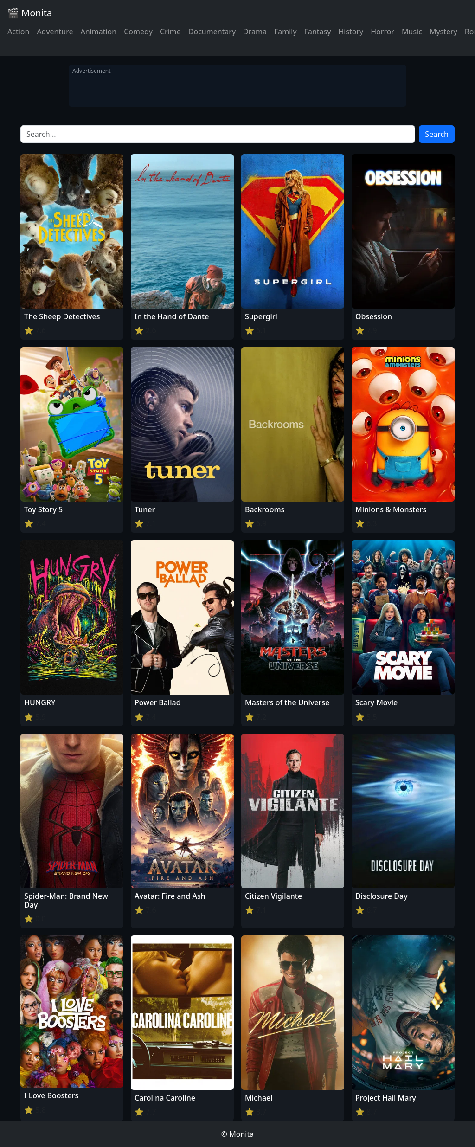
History (350, 31)
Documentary (212, 31)
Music (412, 31)
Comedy (138, 31)
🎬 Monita (29, 12)
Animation (98, 31)
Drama (255, 31)
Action (18, 31)
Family (285, 31)
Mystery (443, 31)
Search (437, 134)
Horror (382, 31)
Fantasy (317, 31)
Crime (170, 31)
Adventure (55, 31)
